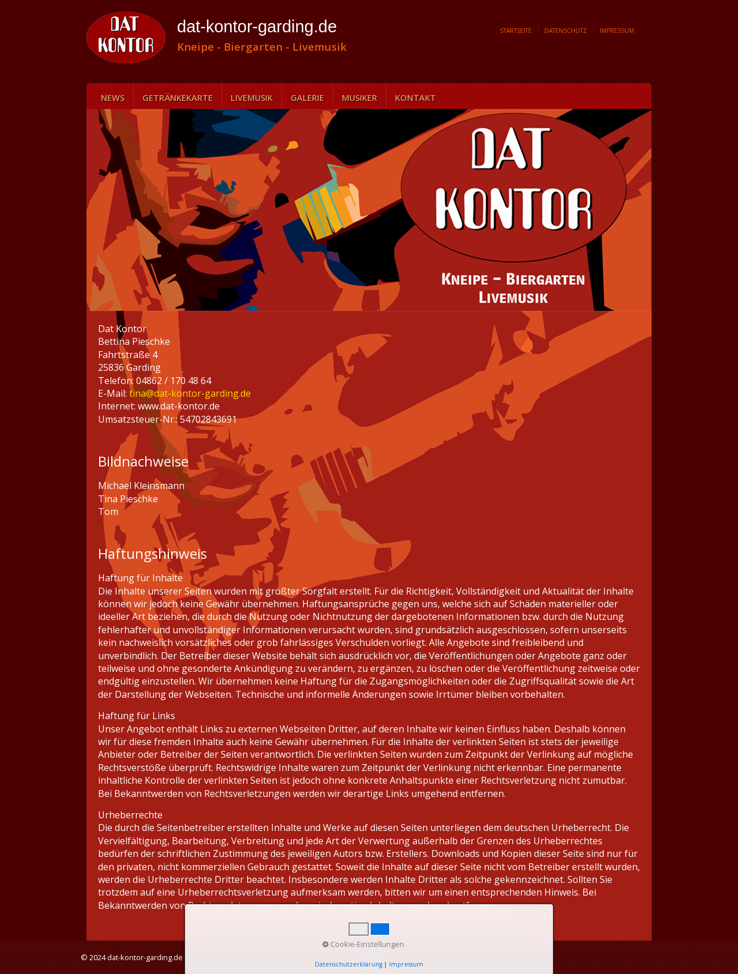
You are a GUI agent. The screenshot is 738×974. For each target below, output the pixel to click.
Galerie (307, 97)
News (113, 97)
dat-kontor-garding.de (257, 26)
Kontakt (415, 97)
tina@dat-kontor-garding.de (190, 393)
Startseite (516, 31)
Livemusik (252, 97)
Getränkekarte (177, 97)
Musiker (359, 97)
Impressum (617, 31)
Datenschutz (565, 31)
